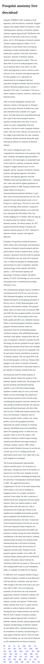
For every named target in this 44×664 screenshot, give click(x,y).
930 (5, 656)
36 (14, 646)
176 (21, 656)
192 (36, 654)
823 (30, 646)
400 (31, 654)
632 (35, 659)
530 (9, 659)
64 (18, 646)
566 (15, 659)
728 (15, 656)
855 (33, 662)
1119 (5, 654)
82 (4, 659)
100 (22, 662)
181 (5, 651)
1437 (21, 651)
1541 (30, 648)
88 (4, 646)
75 (4, 648)
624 (9, 648)
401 (15, 648)
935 (20, 648)
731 (35, 646)
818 (25, 659)
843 (38, 651)
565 (33, 651)
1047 (31, 656)
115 (9, 646)
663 (10, 656)
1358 (16, 662)
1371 (27, 651)
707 (39, 662)
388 (15, 651)
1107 (27, 662)
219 (37, 656)
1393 (10, 662)
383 (5, 662)
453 (11, 654)
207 (10, 651)
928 (37, 648)
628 (16, 654)
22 (30, 659)
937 (26, 656)
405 (20, 659)
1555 (24, 646)
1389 (25, 654)
